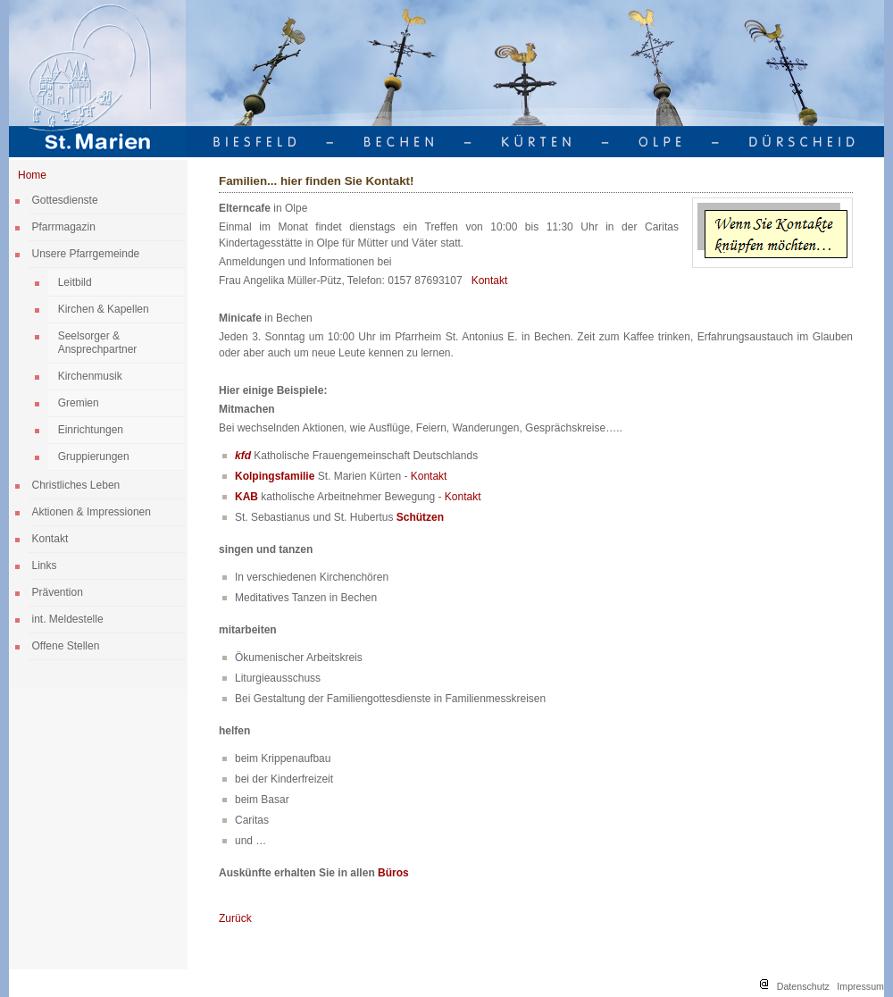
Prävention (57, 592)
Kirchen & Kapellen (103, 309)
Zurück (235, 918)
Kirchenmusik (90, 376)
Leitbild (75, 282)
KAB (246, 496)
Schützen (420, 517)
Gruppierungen (93, 456)
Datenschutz (803, 986)
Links (44, 565)
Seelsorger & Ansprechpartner (98, 343)
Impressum (860, 986)
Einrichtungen (90, 429)
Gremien (78, 403)
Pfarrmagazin (64, 227)
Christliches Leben (76, 485)
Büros (393, 873)
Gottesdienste (65, 200)
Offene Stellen (66, 646)
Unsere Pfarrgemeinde (86, 253)
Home (32, 175)
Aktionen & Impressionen (91, 512)
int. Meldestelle (68, 619)
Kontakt (50, 538)
